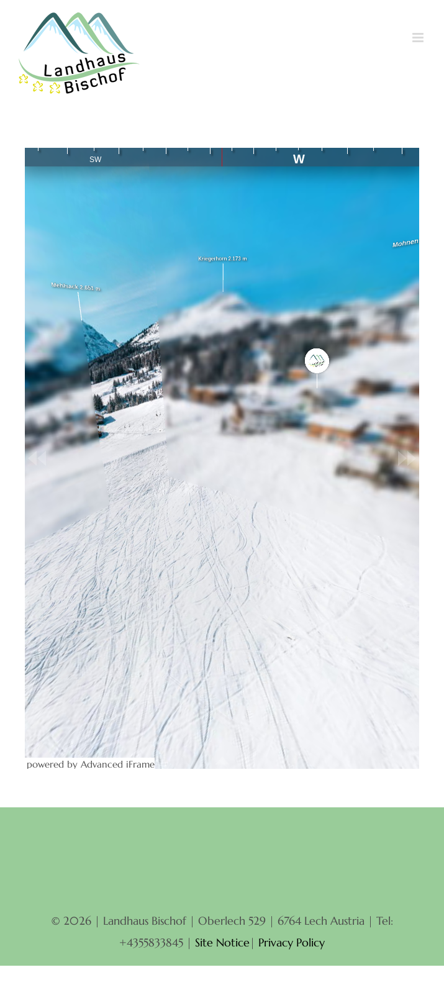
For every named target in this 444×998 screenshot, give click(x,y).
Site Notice (222, 942)
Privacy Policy (291, 942)
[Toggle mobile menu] (418, 37)
